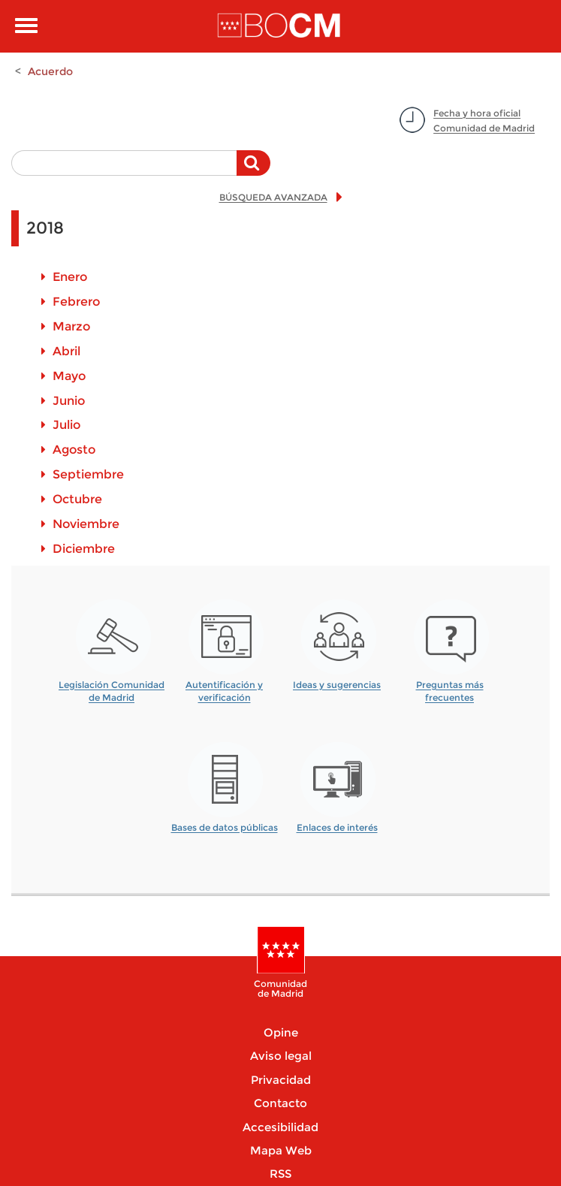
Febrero (76, 301)
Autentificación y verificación (224, 686)
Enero (70, 277)
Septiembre (88, 474)
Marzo (71, 326)
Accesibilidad (280, 1127)
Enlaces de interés (337, 827)
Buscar (253, 170)
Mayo (69, 376)
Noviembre (86, 524)
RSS (280, 1173)
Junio (69, 401)
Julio (66, 425)
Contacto (280, 1103)
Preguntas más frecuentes (450, 686)
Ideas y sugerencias (337, 684)
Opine (281, 1032)
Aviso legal (281, 1056)
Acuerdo (50, 71)
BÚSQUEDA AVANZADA (273, 197)
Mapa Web (281, 1150)
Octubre (77, 499)
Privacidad (281, 1080)
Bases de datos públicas (224, 827)
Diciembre (84, 549)
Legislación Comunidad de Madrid (111, 686)
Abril (66, 351)
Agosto (74, 449)
